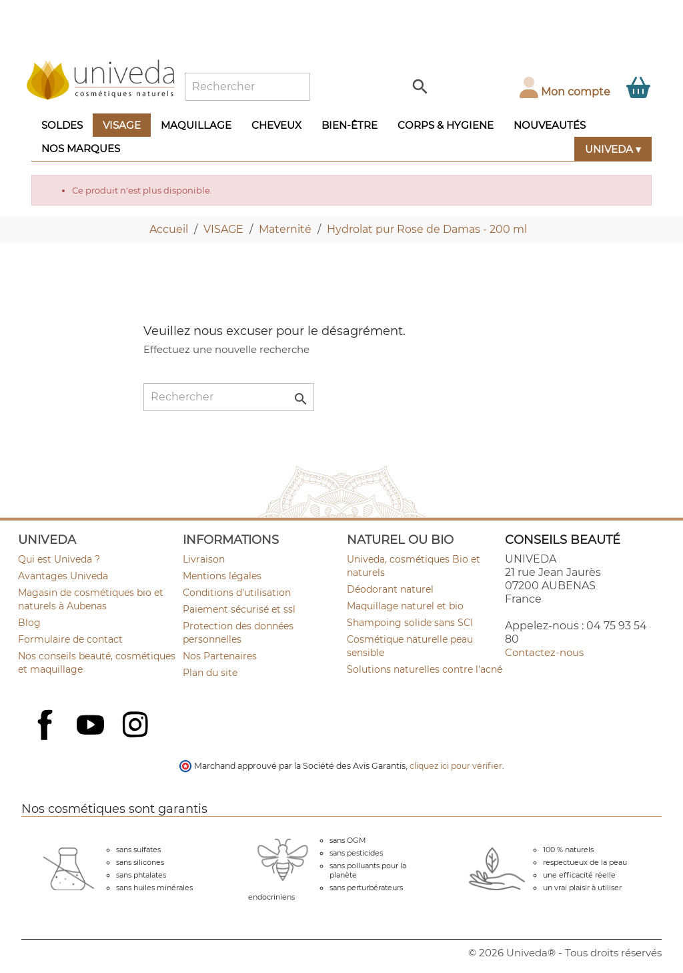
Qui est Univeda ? (59, 559)
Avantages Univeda (63, 576)
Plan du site (210, 673)
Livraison (204, 559)
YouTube (92, 726)
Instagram (137, 726)
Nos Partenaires (220, 656)
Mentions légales (222, 576)
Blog (29, 623)
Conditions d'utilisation (237, 593)
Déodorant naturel (390, 589)
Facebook (47, 739)
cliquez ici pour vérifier (456, 766)
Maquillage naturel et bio (405, 606)
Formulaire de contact (70, 639)
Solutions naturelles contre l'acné (424, 669)
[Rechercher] (247, 87)
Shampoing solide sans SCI (410, 623)
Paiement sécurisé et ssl (239, 609)
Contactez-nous (544, 652)
